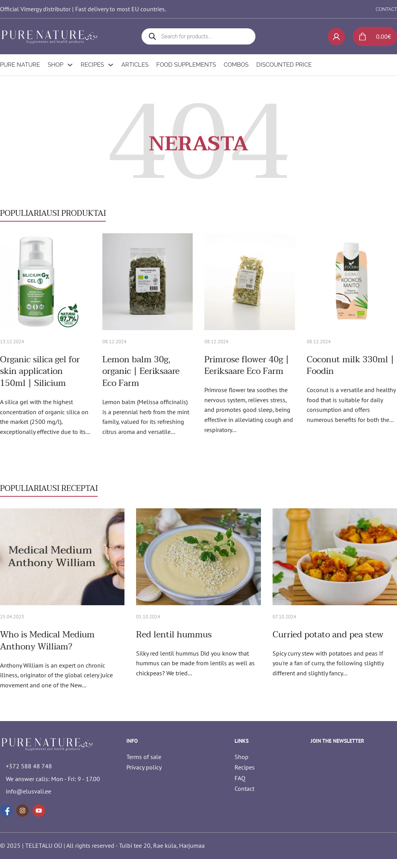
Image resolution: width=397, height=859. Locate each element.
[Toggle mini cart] (372, 36)
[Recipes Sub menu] (111, 65)
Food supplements (186, 64)
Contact (244, 788)
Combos (236, 64)
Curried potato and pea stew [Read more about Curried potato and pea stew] (328, 634)
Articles (134, 64)
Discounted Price (284, 64)
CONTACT (386, 9)
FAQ (240, 778)
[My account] (336, 36)
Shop (55, 64)
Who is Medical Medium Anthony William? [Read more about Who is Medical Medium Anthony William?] (47, 640)
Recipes (92, 64)
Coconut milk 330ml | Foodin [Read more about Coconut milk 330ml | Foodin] (350, 365)
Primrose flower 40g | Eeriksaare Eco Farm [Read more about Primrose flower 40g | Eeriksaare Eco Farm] (246, 365)
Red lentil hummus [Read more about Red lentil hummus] (174, 634)
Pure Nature (20, 64)
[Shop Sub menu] (70, 65)
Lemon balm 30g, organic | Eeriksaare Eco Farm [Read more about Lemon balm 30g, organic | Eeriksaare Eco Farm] (141, 371)
